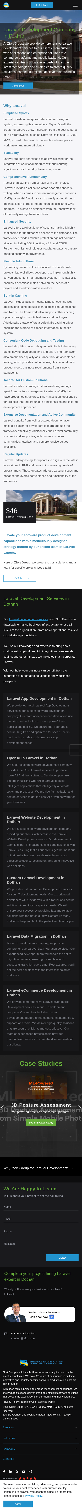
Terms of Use (28, 1401)
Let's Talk (42, 5)
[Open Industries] (76, 1438)
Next (78, 1107)
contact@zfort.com (23, 1338)
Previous (3, 1107)
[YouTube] (23, 1471)
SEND (62, 1257)
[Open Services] (76, 1427)
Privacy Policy (33, 1495)
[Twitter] (17, 1471)
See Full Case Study (41, 1122)
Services (8, 1427)
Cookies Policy (46, 1401)
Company (9, 1449)
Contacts (8, 1458)
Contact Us (18, 85)
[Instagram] (30, 1471)
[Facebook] (4, 1471)
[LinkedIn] (10, 1471)
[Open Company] (76, 1449)
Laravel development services (28, 619)
